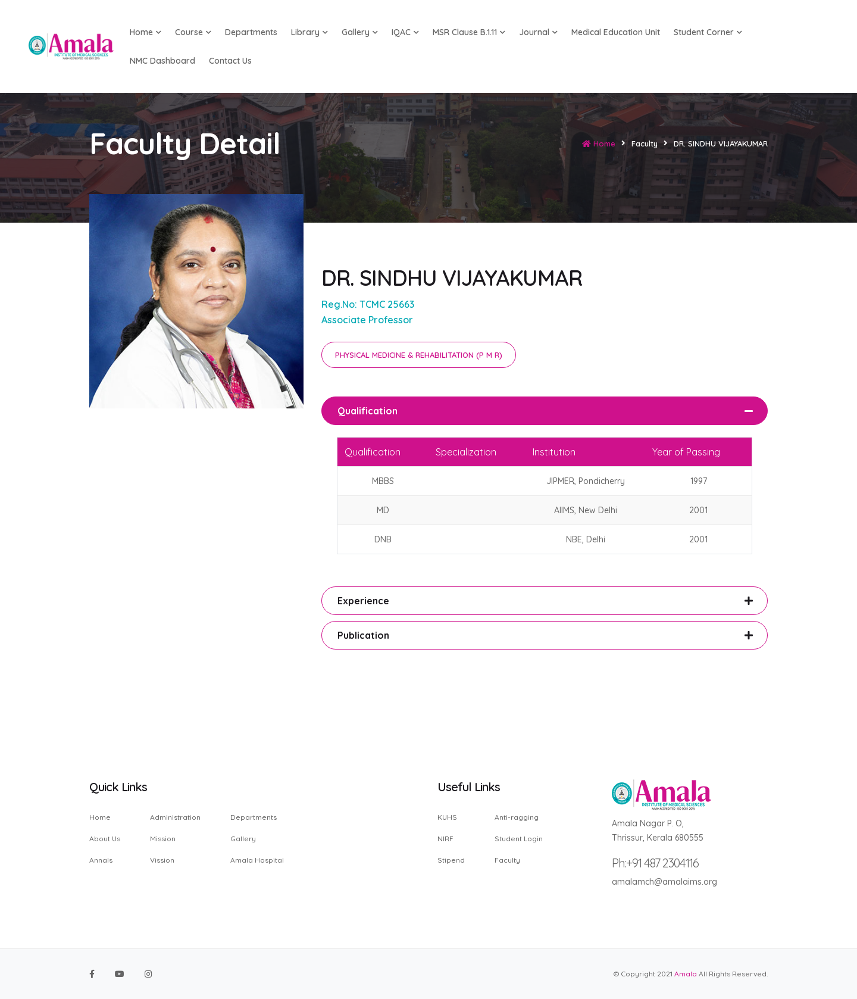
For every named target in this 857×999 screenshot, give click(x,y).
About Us (104, 838)
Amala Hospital (257, 860)
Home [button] (145, 32)
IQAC (405, 32)
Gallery (360, 32)
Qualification (367, 411)
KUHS (447, 818)
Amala (685, 973)
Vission (162, 860)
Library (309, 32)
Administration (175, 818)
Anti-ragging (517, 818)
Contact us (230, 60)
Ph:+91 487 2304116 (655, 863)
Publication (363, 635)
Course (193, 32)
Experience (363, 601)
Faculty (507, 860)
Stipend (451, 860)
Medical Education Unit (615, 32)
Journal (538, 32)
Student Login (519, 838)
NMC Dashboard (162, 60)
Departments (251, 32)
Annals (100, 860)
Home (598, 143)
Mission (163, 838)
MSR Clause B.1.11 (469, 32)
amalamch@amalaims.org (664, 881)
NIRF (445, 838)
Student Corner (708, 32)
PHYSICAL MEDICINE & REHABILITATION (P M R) (418, 355)
